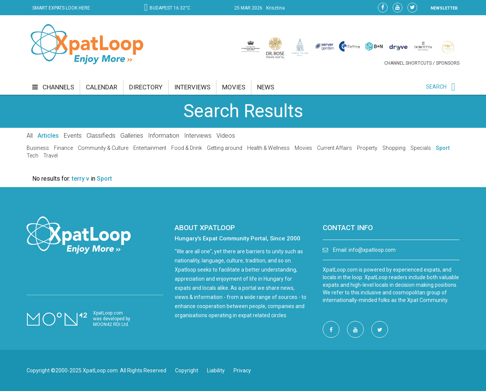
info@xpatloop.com (372, 250)
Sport (443, 148)
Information (163, 135)
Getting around (224, 148)
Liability (216, 370)
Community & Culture (103, 148)
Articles (48, 135)
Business (38, 148)
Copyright (186, 370)
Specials (420, 148)
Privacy (242, 370)
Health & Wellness (268, 148)
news (265, 87)
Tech (32, 156)
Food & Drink (186, 148)
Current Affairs (334, 148)
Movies (303, 148)
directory (146, 87)
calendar (101, 87)
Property (367, 148)
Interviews (197, 135)
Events (73, 135)
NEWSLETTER (444, 8)
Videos (225, 135)
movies (233, 87)
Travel (50, 156)
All (30, 135)
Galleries (131, 135)
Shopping (394, 148)
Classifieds (101, 135)
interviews (192, 87)
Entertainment (149, 148)
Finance (63, 148)
